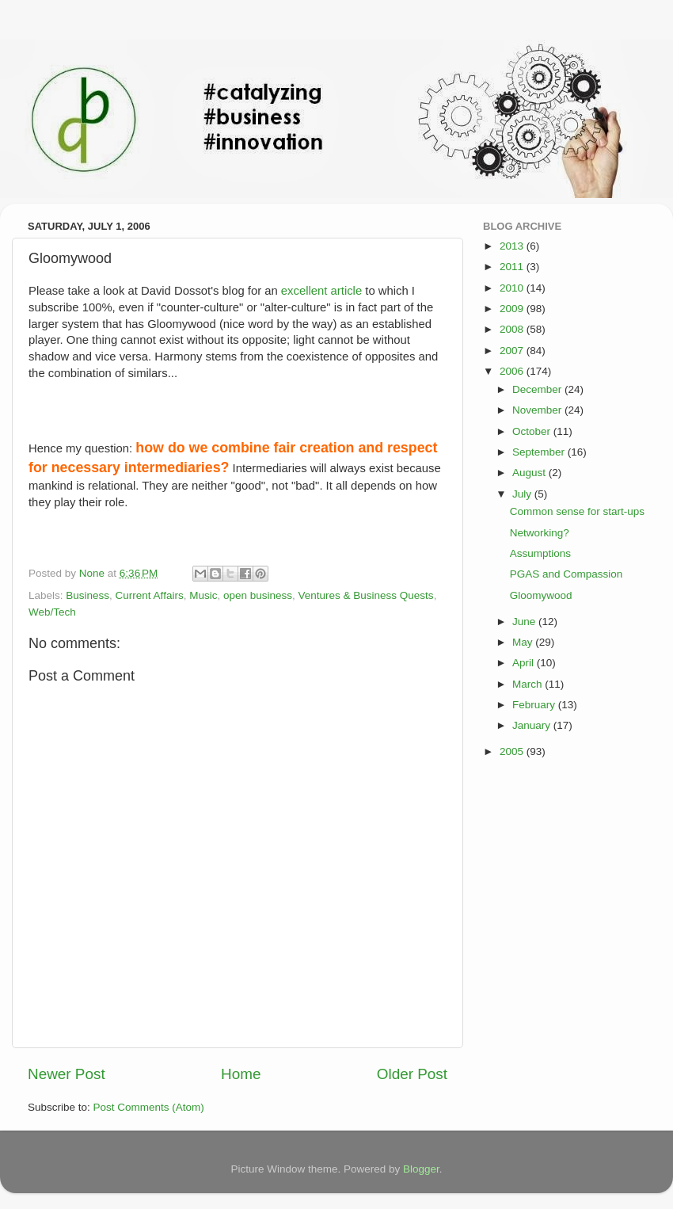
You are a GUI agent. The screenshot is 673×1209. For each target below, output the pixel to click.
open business (257, 595)
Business (87, 595)
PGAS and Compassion (566, 574)
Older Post (412, 1074)
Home (240, 1074)
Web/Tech (52, 612)
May (523, 642)
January (532, 725)
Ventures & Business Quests (366, 595)
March (528, 684)
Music (203, 595)
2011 (513, 267)
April (524, 663)
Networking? (539, 533)
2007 (513, 351)
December (538, 389)
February (535, 705)
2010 (513, 288)
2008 (513, 329)
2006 (513, 371)
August (530, 473)
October (532, 431)
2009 (513, 309)
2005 (513, 751)
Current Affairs (150, 595)
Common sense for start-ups (577, 511)
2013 (513, 246)
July (523, 494)
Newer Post (66, 1074)
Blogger (421, 1169)
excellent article (321, 290)
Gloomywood (541, 595)
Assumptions (540, 553)
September (540, 452)
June (525, 621)
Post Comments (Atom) (148, 1107)
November (538, 410)
